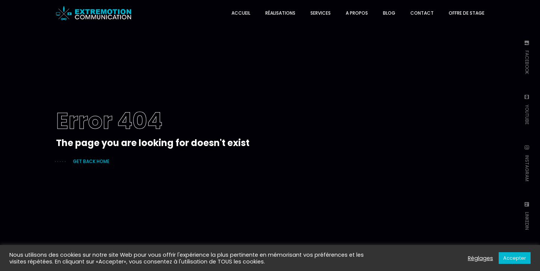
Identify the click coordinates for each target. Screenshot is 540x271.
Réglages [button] (480, 258)
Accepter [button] (514, 258)
